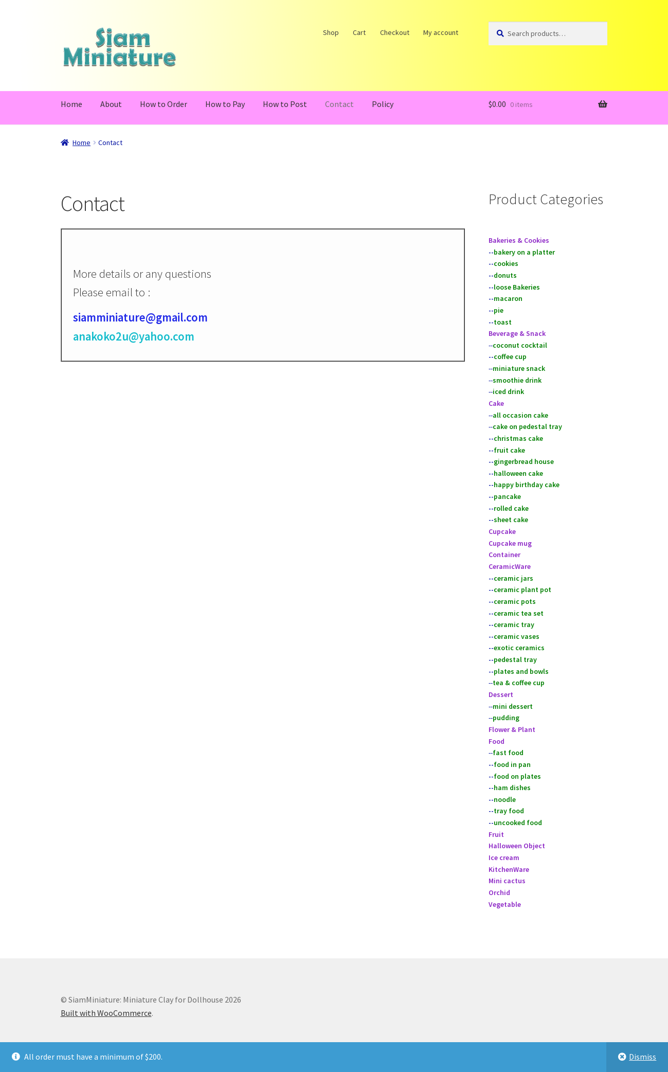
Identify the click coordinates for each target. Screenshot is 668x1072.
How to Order (163, 104)
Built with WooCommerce (106, 1013)
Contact (339, 104)
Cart (359, 32)
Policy (382, 104)
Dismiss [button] (642, 1056)
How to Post (285, 104)
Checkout (394, 32)
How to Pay (225, 104)
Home (71, 104)
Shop (331, 32)
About (111, 104)
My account (441, 32)
